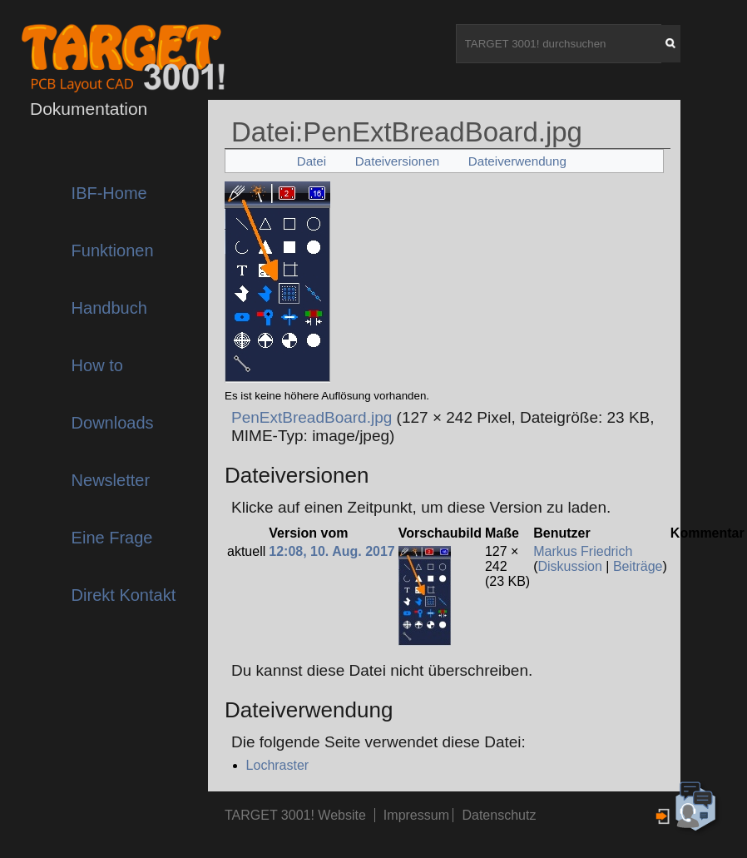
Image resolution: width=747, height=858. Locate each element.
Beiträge (638, 566)
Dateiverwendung (517, 161)
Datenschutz (499, 815)
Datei (311, 161)
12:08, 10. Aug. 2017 (332, 551)
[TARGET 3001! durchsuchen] (558, 43)
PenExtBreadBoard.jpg (311, 417)
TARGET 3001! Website (295, 815)
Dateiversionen (397, 161)
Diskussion (570, 566)
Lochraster (277, 765)
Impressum (418, 815)
